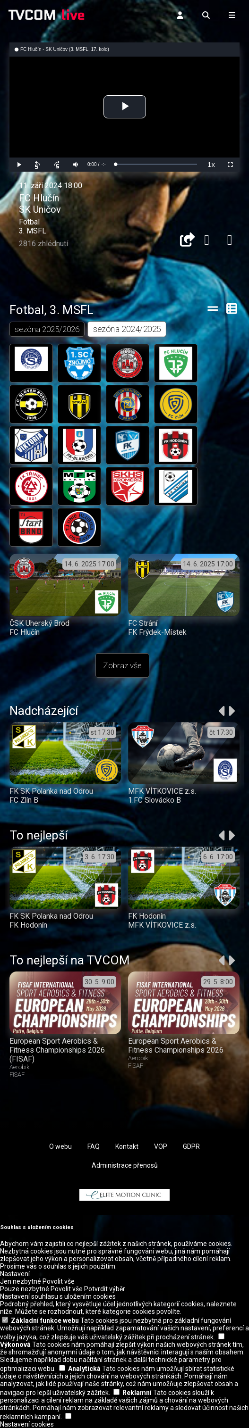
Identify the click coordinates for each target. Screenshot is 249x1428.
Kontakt (126, 1146)
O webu (60, 1146)
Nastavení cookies (27, 1424)
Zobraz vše (122, 665)
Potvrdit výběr (104, 1289)
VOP (160, 1146)
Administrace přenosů (125, 1165)
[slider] (156, 164)
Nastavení (15, 1274)
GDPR (191, 1146)
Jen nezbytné (20, 1281)
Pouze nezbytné (24, 1289)
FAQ (93, 1146)
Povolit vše (59, 1281)
